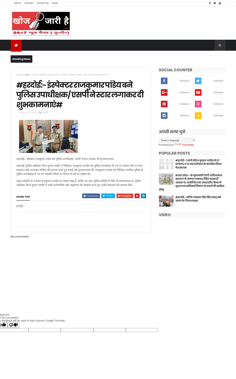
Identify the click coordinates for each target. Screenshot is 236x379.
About (17, 3)
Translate (184, 145)
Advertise (43, 3)
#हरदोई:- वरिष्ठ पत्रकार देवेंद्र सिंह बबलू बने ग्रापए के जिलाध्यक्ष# (198, 199)
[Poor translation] (13, 325)
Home (19, 74)
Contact (29, 3)
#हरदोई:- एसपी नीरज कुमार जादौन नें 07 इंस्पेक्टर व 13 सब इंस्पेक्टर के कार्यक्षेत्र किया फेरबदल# (198, 164)
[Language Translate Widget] (177, 140)
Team (54, 3)
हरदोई (27, 74)
